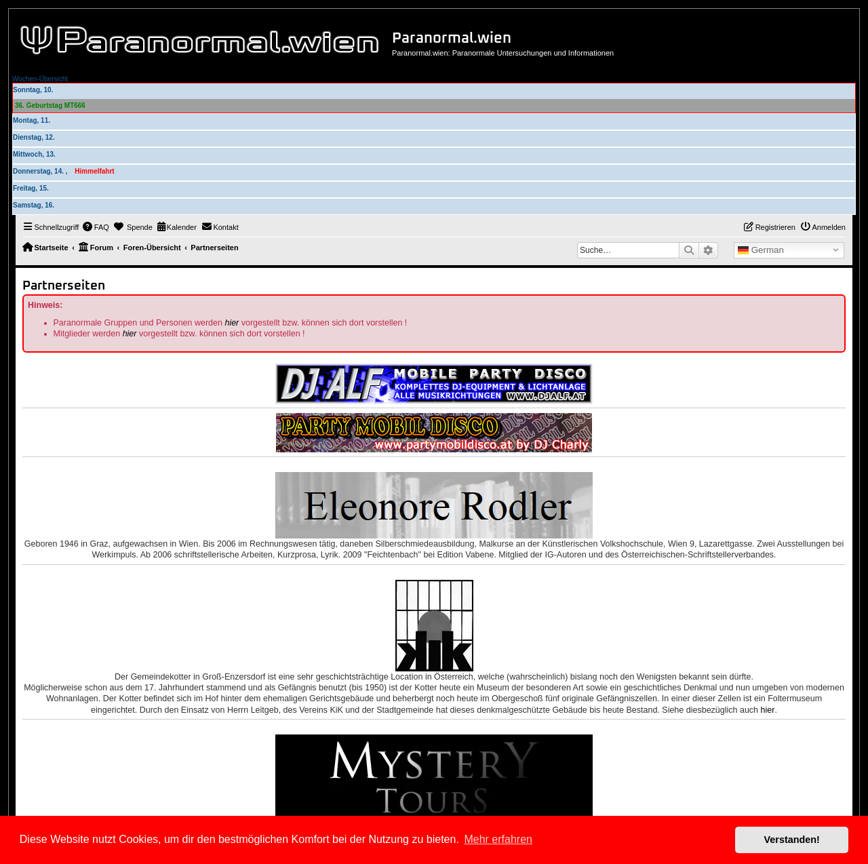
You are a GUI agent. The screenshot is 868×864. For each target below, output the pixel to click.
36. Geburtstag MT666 (50, 105)
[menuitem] (95, 227)
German (761, 250)
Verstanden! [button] (792, 839)
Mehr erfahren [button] (498, 839)
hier (231, 323)
